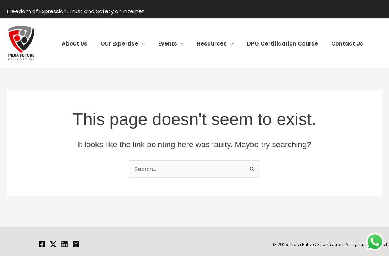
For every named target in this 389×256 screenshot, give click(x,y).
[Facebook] (41, 244)
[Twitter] (53, 244)
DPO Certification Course (270, 43)
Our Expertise (119, 44)
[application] (137, 44)
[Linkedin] (64, 244)
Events (164, 44)
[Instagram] (76, 244)
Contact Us (333, 43)
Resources (206, 44)
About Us (73, 43)
